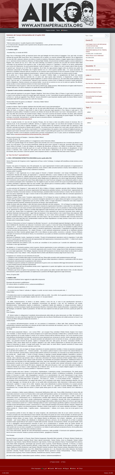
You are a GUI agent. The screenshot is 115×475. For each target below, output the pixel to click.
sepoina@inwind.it (24, 155)
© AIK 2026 (5, 473)
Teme (58, 30)
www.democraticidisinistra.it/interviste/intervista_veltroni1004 (32, 134)
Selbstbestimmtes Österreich (93, 79)
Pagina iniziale (50, 30)
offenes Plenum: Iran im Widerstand (94, 55)
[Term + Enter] (94, 35)
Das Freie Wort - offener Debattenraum (95, 83)
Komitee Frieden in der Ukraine (93, 102)
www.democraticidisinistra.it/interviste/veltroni (19, 119)
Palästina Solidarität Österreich (93, 87)
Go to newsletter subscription (93, 70)
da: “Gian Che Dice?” (12, 155)
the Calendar (90, 60)
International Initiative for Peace (93, 92)
